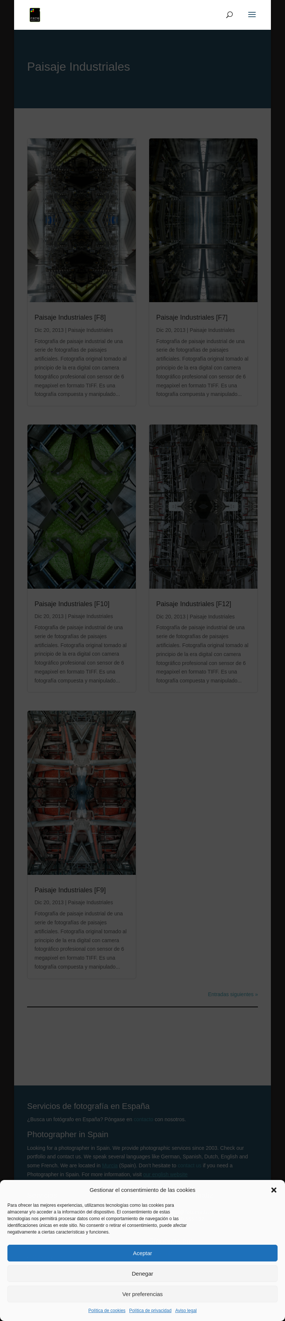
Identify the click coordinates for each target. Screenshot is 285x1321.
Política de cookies (106, 1310)
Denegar (142, 1273)
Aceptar (142, 1253)
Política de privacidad (150, 1310)
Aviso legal (186, 1310)
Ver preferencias (142, 1294)
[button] (274, 1190)
